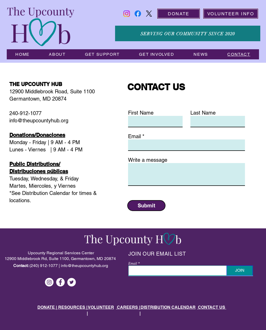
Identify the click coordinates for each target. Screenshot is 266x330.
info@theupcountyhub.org (84, 265)
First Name (141, 112)
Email (134, 136)
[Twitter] (71, 282)
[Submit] (146, 205)
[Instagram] (126, 13)
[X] (149, 13)
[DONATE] (178, 13)
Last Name (203, 112)
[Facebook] (138, 13)
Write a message (147, 160)
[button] (57, 54)
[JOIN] (240, 270)
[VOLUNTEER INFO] (230, 13)
